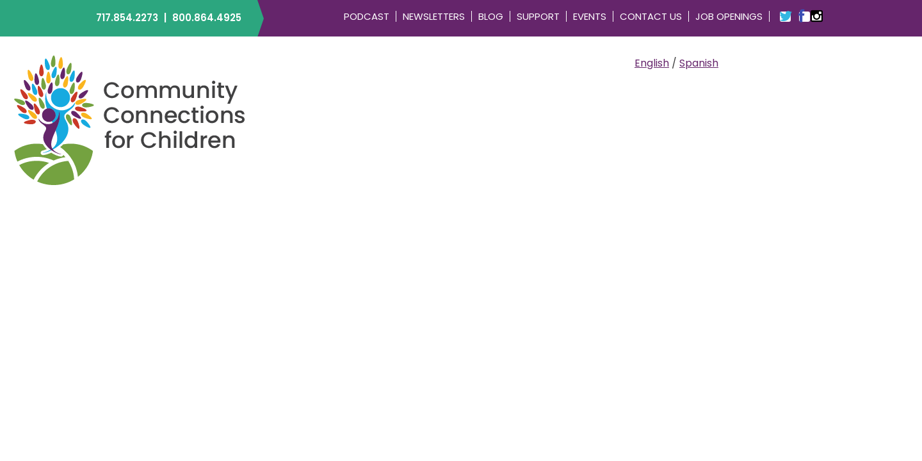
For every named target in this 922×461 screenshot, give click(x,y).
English (652, 63)
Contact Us (651, 16)
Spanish (698, 63)
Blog (490, 16)
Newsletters (434, 16)
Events (589, 16)
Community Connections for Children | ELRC (129, 119)
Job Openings (729, 16)
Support (538, 16)
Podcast (366, 16)
